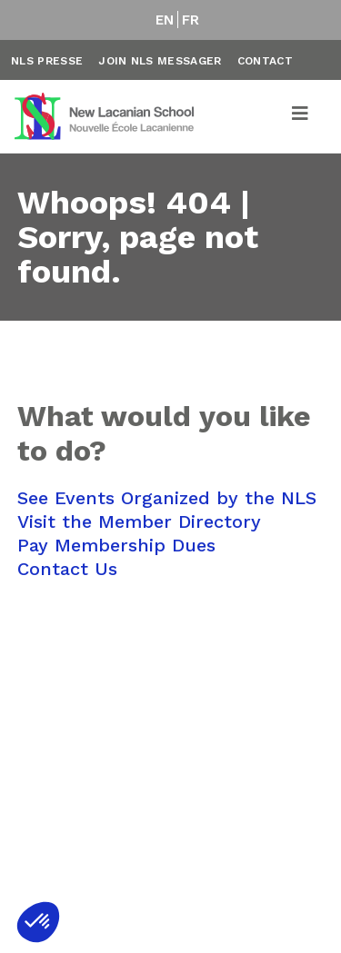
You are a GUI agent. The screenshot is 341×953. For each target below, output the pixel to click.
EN (165, 20)
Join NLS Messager (159, 61)
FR (191, 20)
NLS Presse (47, 61)
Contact (265, 61)
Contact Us (67, 569)
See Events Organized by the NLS (166, 498)
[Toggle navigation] (301, 116)
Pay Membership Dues (116, 545)
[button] (38, 922)
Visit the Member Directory (139, 521)
